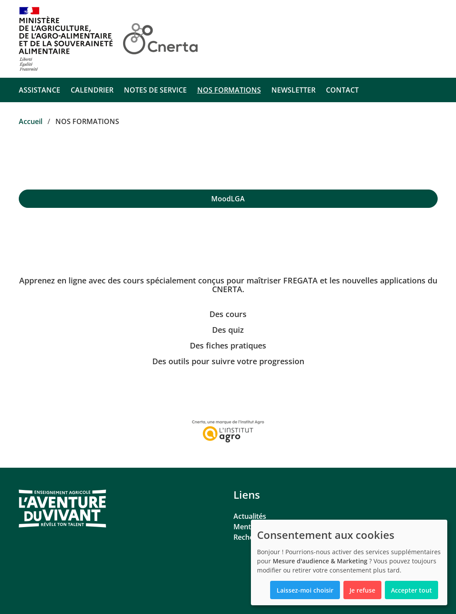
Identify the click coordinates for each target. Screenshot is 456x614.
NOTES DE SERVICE (155, 90)
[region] (228, 199)
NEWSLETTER (293, 90)
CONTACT (342, 90)
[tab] (228, 199)
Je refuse (362, 590)
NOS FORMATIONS (229, 90)
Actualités (249, 516)
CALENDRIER (92, 90)
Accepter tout (411, 590)
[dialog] (349, 562)
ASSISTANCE (39, 90)
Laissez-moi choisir (305, 590)
